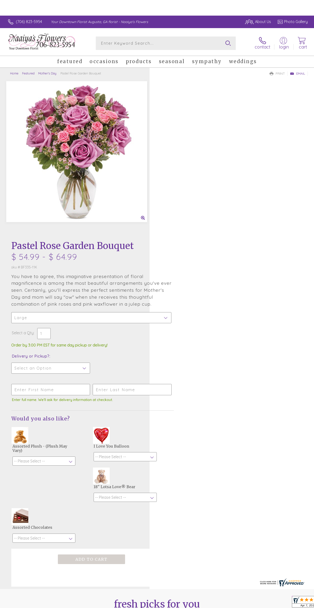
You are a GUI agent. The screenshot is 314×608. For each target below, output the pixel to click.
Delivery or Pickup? (176, 203)
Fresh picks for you (157, 459)
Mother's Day (47, 73)
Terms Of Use (241, 603)
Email (297, 73)
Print (277, 73)
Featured (28, 73)
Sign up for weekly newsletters (157, 486)
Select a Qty (168, 179)
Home (14, 73)
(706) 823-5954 (29, 21)
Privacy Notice (269, 603)
